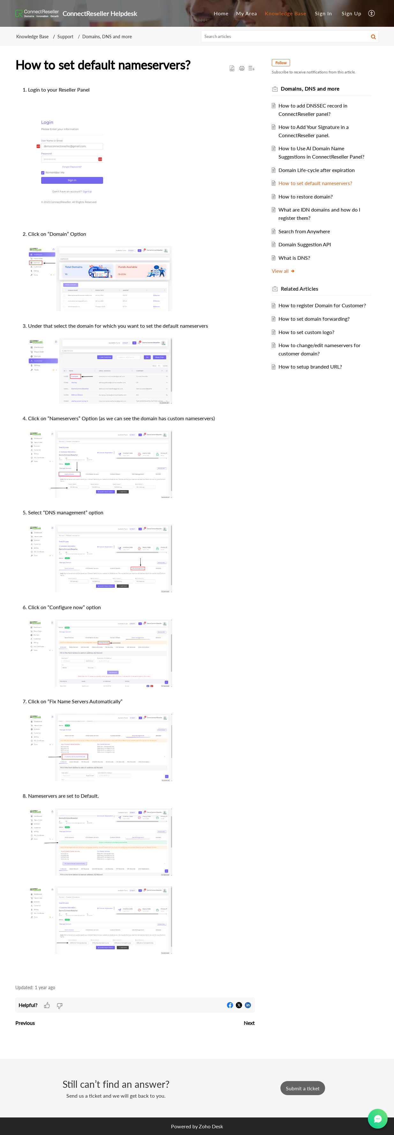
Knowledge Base (285, 13)
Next (249, 1023)
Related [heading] (302, 289)
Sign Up (351, 13)
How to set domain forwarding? (317, 327)
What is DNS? (297, 258)
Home (221, 13)
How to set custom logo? (309, 340)
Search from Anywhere (307, 231)
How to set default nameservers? (318, 183)
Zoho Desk (211, 1126)
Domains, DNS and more (107, 36)
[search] (290, 36)
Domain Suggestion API (307, 244)
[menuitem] (221, 13)
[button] (372, 13)
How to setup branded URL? (313, 375)
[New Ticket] (302, 1088)
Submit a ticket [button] (303, 1088)
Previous (25, 1023)
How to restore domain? (308, 196)
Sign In (323, 13)
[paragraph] (135, 532)
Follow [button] (284, 62)
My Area (246, 13)
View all (286, 271)
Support (65, 36)
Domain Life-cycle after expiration (319, 170)
